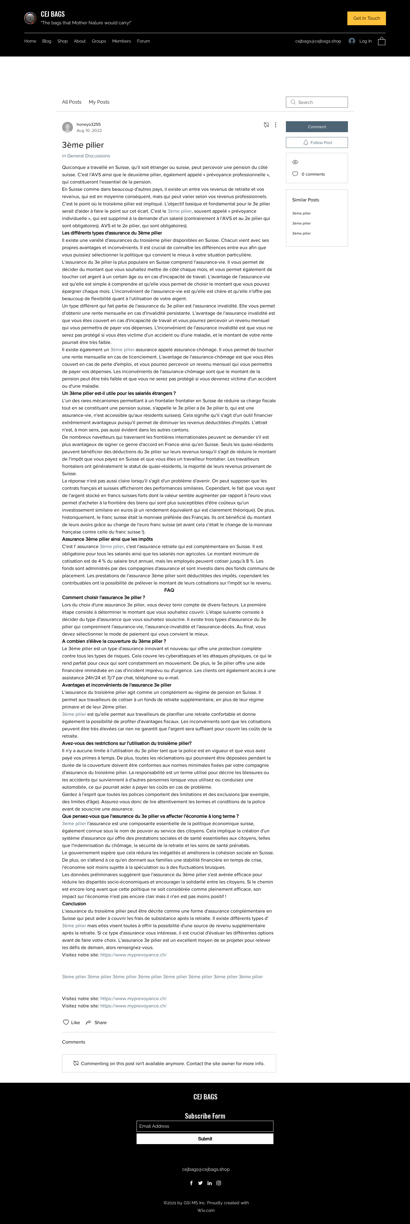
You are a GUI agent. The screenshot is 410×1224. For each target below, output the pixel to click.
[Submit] (205, 1138)
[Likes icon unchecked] (66, 1022)
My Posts (99, 102)
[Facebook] (191, 1183)
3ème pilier (301, 213)
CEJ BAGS (53, 14)
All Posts (72, 102)
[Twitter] (200, 1183)
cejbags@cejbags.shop (318, 41)
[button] (366, 18)
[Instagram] (219, 1183)
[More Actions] (272, 125)
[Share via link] (96, 1022)
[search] (317, 102)
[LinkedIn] (210, 1183)
